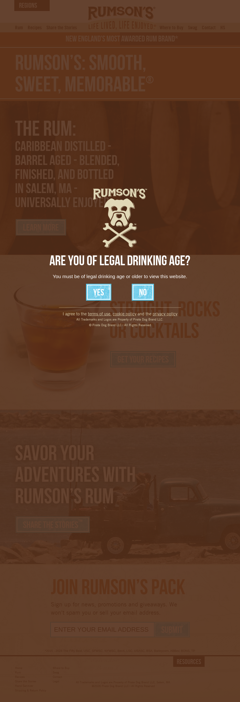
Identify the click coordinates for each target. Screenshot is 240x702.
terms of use (99, 265)
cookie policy (124, 265)
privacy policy (165, 265)
